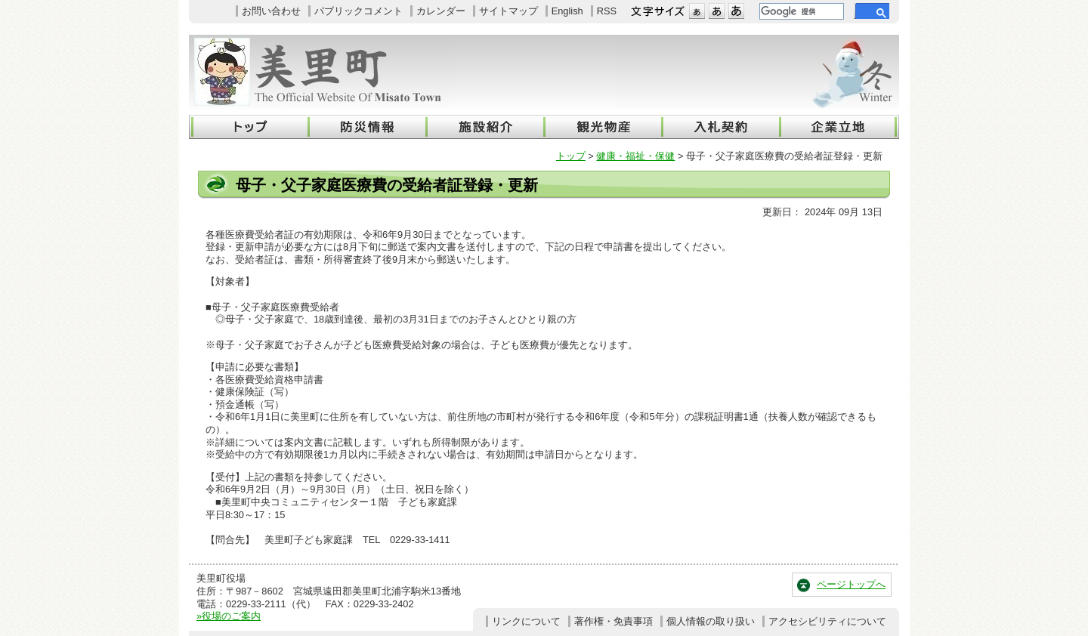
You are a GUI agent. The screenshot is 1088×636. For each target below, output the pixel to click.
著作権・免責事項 (613, 621)
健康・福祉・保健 (635, 156)
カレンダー (440, 11)
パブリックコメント (358, 11)
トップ (571, 156)
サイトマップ (508, 11)
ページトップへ (851, 584)
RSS (607, 11)
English (567, 11)
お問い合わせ (271, 11)
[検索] (800, 11)
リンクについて (526, 621)
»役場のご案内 (228, 616)
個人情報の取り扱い (710, 621)
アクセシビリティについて (827, 621)
